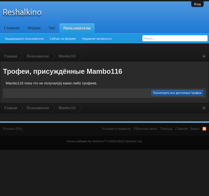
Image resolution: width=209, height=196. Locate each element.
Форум (34, 28)
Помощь (166, 129)
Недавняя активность (97, 38)
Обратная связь (145, 129)
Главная (12, 28)
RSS (204, 129)
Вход (197, 4)
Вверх (195, 129)
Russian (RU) (12, 129)
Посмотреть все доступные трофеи (177, 93)
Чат (52, 28)
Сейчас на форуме (63, 38)
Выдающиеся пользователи (24, 38)
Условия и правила (116, 129)
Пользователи (76, 28)
